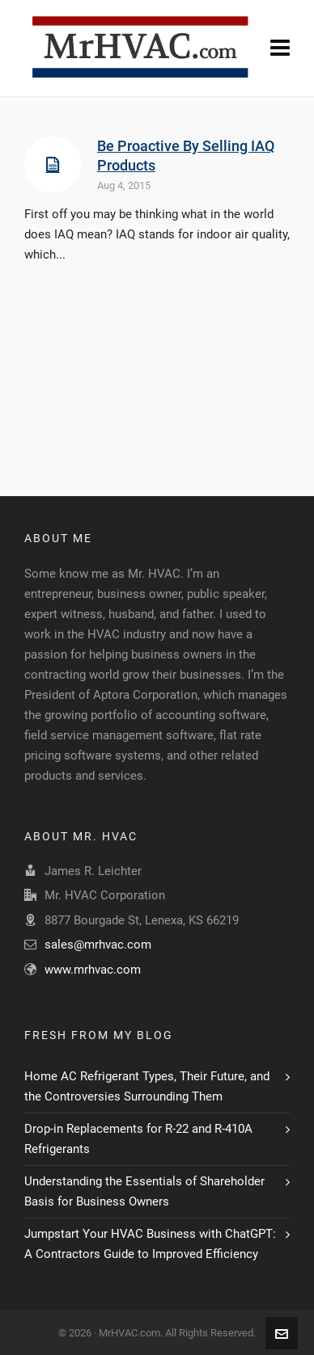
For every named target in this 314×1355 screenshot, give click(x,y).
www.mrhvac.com (93, 969)
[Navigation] (280, 48)
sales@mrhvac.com (98, 944)
